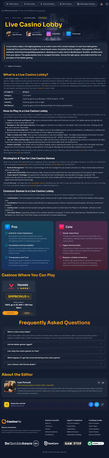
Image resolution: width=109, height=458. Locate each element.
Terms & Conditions (73, 423)
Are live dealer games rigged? (54, 344)
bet (82, 150)
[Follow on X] (99, 382)
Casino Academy (94, 429)
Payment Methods (94, 435)
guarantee (23, 164)
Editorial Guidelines (51, 432)
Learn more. (41, 11)
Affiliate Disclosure (73, 432)
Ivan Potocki (24, 382)
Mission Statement (9, 427)
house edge (56, 164)
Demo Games (65, 4)
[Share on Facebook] (91, 404)
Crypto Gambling (47, 4)
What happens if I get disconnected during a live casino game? (54, 357)
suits (18, 153)
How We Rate (49, 435)
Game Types (16, 18)
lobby (47, 86)
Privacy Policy (71, 426)
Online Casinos (12, 4)
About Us (48, 423)
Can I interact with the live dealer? (54, 364)
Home (7, 18)
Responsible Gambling (86, 4)
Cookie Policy (71, 429)
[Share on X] (96, 404)
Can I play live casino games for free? (54, 351)
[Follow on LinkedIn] (103, 382)
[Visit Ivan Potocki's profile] (10, 386)
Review (27, 313)
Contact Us (48, 426)
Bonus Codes (29, 4)
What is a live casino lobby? (54, 331)
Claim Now (10, 313)
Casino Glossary (94, 432)
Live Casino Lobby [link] (29, 18)
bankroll (32, 185)
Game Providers (94, 423)
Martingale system (38, 183)
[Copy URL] (102, 404)
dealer (40, 88)
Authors (47, 429)
